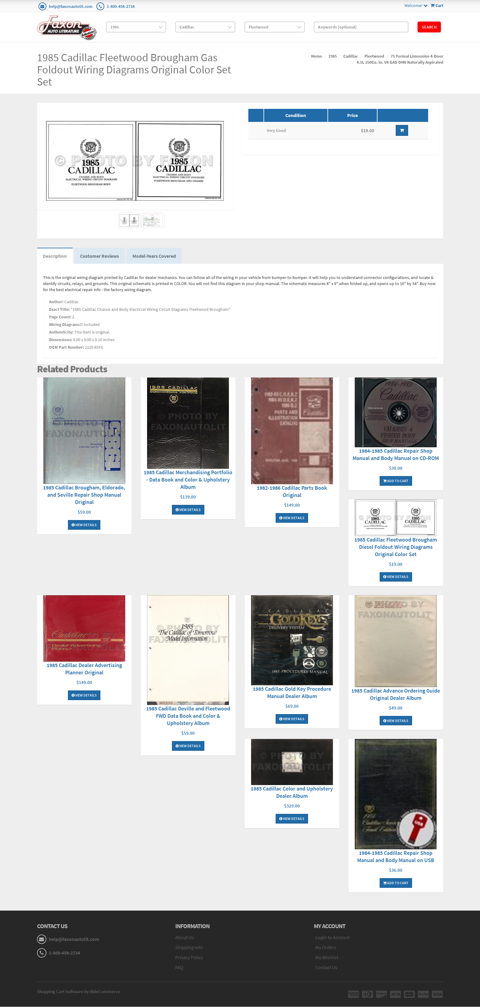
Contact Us (326, 968)
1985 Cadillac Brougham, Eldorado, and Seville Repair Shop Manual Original (84, 495)
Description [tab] (55, 256)
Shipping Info (189, 948)
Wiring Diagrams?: (66, 324)
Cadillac (350, 56)
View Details (84, 525)
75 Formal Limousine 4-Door (417, 56)
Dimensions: (60, 339)
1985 (332, 56)
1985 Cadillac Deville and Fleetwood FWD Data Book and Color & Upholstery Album (188, 716)
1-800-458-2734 (121, 6)
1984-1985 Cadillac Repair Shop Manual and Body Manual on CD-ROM (396, 455)
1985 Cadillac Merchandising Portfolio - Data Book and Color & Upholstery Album (188, 480)
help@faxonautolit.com (70, 6)
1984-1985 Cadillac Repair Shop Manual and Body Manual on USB (395, 857)
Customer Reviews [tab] (100, 256)
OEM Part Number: (66, 347)
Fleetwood (374, 56)
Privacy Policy (189, 958)
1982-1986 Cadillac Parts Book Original (292, 492)
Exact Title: (59, 309)
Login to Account (332, 938)
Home (316, 56)
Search (429, 27)
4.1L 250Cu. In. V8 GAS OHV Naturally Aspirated (400, 62)
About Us (184, 938)
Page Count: (60, 317)
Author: (56, 301)
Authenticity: (61, 332)
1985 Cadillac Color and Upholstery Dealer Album (292, 792)
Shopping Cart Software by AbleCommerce (78, 992)
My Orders (325, 948)
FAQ (179, 968)
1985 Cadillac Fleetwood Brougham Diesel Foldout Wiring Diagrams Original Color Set (395, 547)
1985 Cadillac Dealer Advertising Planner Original (84, 669)
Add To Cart (395, 481)
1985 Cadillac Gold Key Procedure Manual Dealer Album (292, 693)
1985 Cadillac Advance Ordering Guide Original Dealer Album (395, 694)
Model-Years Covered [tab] (154, 256)
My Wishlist (326, 958)
